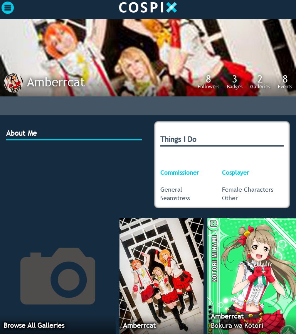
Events (285, 81)
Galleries (260, 81)
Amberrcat (56, 81)
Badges (234, 81)
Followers (208, 81)
